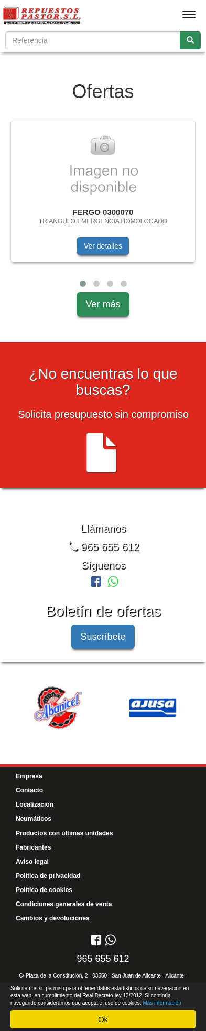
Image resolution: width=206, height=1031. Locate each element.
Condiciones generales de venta (64, 904)
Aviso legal (32, 861)
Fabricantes (33, 847)
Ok (103, 1019)
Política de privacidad (48, 875)
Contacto (29, 790)
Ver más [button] (102, 304)
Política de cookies (44, 890)
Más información (162, 1003)
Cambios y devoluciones (53, 918)
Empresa (29, 776)
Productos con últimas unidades (64, 833)
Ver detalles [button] (103, 246)
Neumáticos (33, 818)
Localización (34, 804)
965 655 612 (103, 546)
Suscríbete (102, 636)
